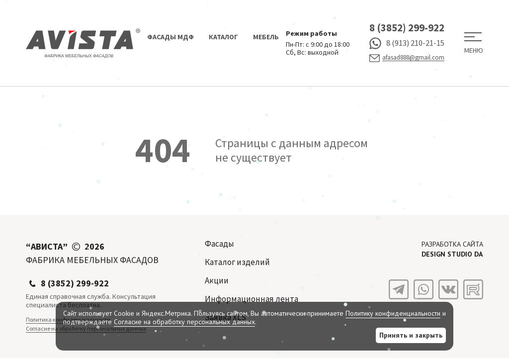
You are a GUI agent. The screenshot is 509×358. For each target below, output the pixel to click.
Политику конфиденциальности (392, 313)
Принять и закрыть (410, 335)
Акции (217, 280)
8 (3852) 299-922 (406, 27)
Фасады (219, 243)
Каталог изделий (237, 262)
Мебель (266, 36)
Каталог (223, 36)
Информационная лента (251, 298)
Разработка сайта (452, 249)
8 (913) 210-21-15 (406, 43)
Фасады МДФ (170, 36)
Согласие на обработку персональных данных (184, 321)
